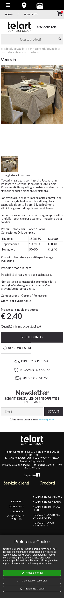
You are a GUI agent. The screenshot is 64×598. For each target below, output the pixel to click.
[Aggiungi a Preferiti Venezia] (16, 348)
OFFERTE (16, 501)
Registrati (31, 14)
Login (9, 14)
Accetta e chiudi (32, 572)
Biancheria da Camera (47, 497)
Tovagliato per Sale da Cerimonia (46, 516)
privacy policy (46, 419)
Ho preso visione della (33, 419)
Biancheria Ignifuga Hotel (46, 508)
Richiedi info (32, 337)
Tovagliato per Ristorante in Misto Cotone (30, 50)
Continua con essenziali (32, 580)
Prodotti (6, 48)
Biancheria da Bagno (47, 502)
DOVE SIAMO (16, 506)
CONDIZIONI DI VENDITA (16, 518)
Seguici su (32, 475)
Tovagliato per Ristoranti (29, 48)
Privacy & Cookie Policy (16, 464)
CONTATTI (16, 511)
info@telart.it (36, 461)
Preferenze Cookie (32, 588)
